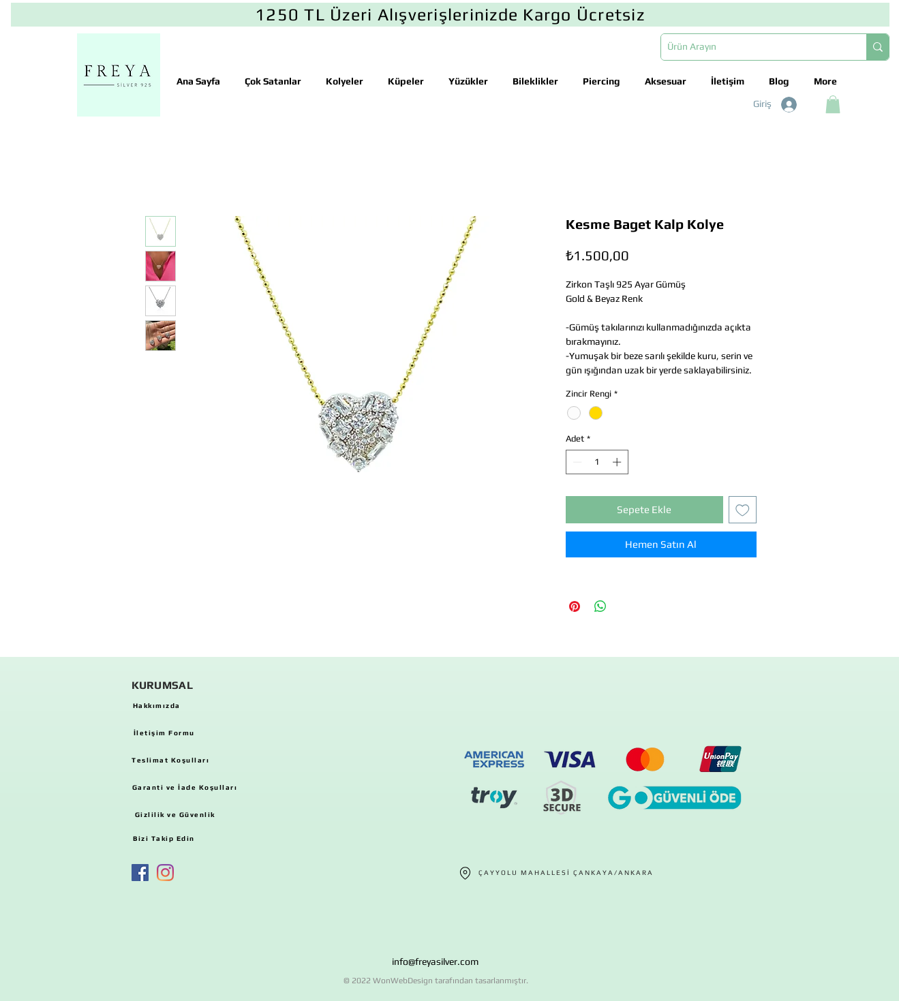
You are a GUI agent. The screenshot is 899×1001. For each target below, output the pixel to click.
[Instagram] (165, 872)
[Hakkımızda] (156, 705)
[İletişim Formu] (164, 732)
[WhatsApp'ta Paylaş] (600, 606)
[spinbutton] (596, 462)
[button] (832, 104)
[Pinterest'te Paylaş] (574, 606)
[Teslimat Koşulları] (170, 759)
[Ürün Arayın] (752, 47)
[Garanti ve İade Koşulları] (185, 787)
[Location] (465, 873)
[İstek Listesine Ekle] (743, 510)
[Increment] (618, 462)
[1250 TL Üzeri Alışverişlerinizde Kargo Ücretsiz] (450, 15)
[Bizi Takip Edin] (164, 838)
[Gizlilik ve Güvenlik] (175, 814)
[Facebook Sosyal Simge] (140, 872)
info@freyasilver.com (435, 961)
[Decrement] (576, 462)
